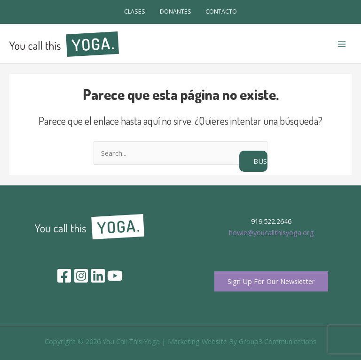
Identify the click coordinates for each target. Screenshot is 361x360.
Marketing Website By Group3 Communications (242, 341)
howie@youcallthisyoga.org (271, 232)
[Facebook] (64, 275)
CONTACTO (221, 11)
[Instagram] (81, 275)
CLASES (134, 11)
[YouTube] (115, 275)
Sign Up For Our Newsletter (271, 281)
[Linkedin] (98, 275)
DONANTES (175, 11)
